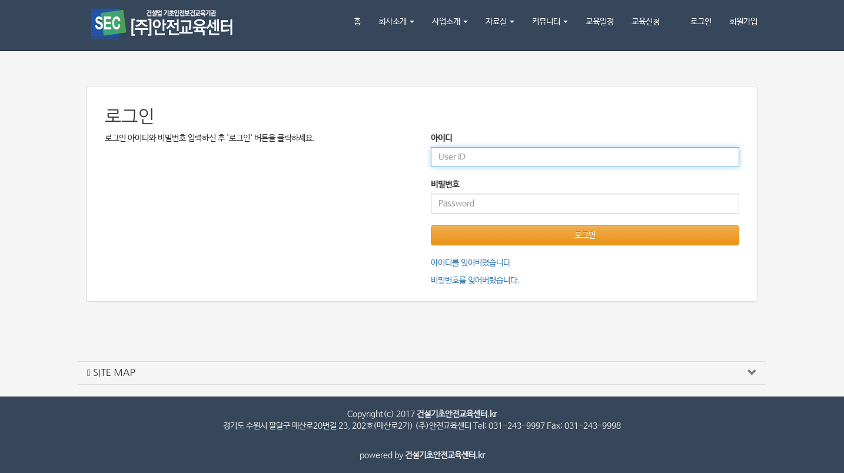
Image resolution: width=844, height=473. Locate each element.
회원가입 (743, 21)
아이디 (441, 138)
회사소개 (396, 21)
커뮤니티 (550, 21)
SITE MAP (111, 373)
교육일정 (600, 21)
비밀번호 (445, 184)
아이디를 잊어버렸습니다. (472, 263)
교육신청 (646, 21)
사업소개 (450, 21)
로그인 (701, 21)
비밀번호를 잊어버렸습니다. (475, 280)
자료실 (500, 21)
